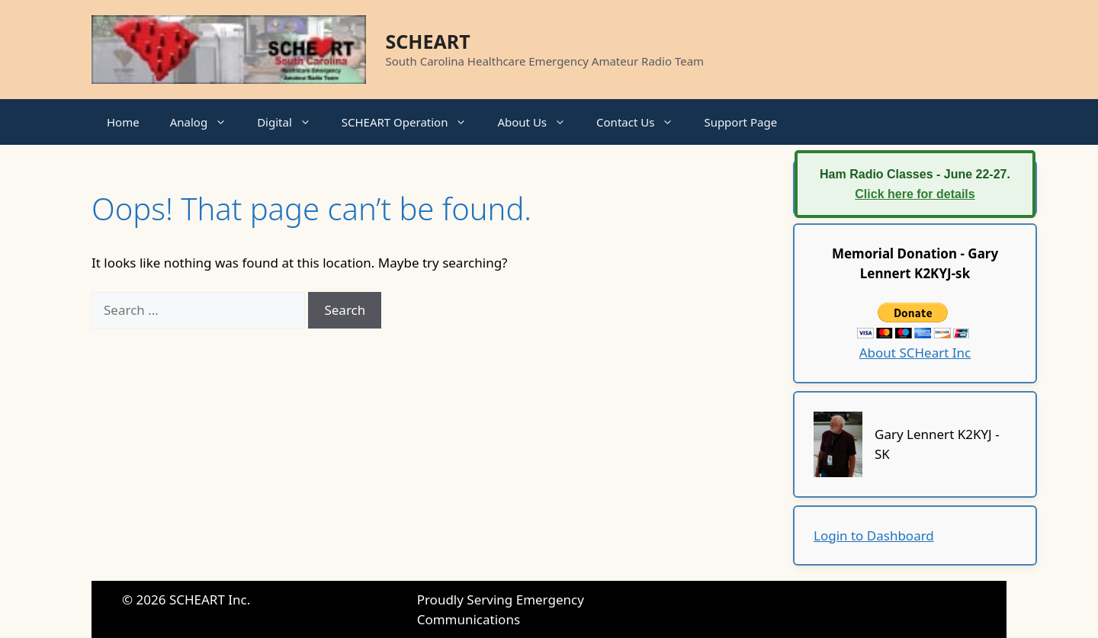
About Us (539, 122)
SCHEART (428, 41)
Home (123, 122)
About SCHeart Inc (915, 352)
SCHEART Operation (412, 122)
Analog (206, 122)
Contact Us (642, 122)
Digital (291, 122)
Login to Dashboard (874, 535)
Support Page (740, 122)
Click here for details (914, 194)
